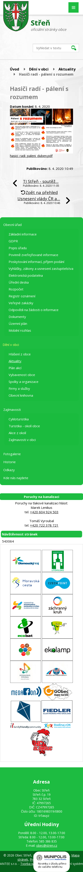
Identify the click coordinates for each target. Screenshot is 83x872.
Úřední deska (19, 282)
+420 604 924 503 (44, 512)
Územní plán (18, 323)
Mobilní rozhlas (20, 330)
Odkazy (9, 470)
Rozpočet (16, 289)
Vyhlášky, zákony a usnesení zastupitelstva (41, 268)
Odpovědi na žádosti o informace (33, 310)
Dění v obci (39, 69)
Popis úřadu (18, 248)
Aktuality (66, 69)
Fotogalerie (12, 454)
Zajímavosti (12, 409)
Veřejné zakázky (21, 303)
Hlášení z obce (20, 354)
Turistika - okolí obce (24, 426)
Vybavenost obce (22, 374)
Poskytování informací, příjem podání (36, 261)
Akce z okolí (17, 433)
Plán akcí (15, 368)
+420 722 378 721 (44, 525)
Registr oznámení (22, 296)
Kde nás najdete (15, 478)
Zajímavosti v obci (22, 439)
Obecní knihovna (21, 395)
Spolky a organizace (23, 381)
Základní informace (23, 234)
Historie (9, 462)
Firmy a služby (19, 388)
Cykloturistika (19, 419)
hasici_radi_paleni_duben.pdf (31, 155)
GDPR (13, 241)
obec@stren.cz (46, 845)
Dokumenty (17, 316)
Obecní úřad (12, 224)
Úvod (14, 69)
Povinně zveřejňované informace (33, 255)
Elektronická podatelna (26, 275)
